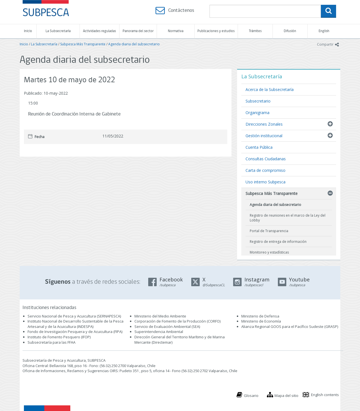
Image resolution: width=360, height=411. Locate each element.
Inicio (28, 31)
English (324, 31)
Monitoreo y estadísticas (269, 252)
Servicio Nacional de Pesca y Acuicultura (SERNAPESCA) (74, 316)
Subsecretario (258, 101)
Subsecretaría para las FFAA (51, 342)
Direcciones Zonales (264, 124)
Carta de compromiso (265, 170)
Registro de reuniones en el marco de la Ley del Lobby (287, 218)
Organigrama (257, 112)
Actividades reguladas (99, 31)
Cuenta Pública (259, 147)
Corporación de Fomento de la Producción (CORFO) (177, 321)
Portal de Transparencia (269, 230)
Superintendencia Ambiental (158, 331)
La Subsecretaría (58, 31)
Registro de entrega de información (278, 241)
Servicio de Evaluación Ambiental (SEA (166, 326)
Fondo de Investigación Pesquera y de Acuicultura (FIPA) (75, 331)
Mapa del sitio (286, 395)
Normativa (175, 31)
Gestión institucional (264, 135)
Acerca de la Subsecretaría (270, 89)
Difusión (290, 31)
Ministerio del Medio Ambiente (160, 316)
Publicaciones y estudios (216, 31)
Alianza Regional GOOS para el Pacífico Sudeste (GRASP (289, 326)
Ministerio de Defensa (260, 316)
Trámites (255, 31)
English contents (325, 394)
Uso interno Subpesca (265, 182)
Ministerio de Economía (261, 321)
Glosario (251, 395)
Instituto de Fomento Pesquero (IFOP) (59, 336)
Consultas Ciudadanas (266, 158)
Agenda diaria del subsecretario (134, 44)
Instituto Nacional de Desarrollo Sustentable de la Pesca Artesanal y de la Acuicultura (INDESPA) (75, 324)
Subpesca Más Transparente (82, 44)
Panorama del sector (138, 31)
